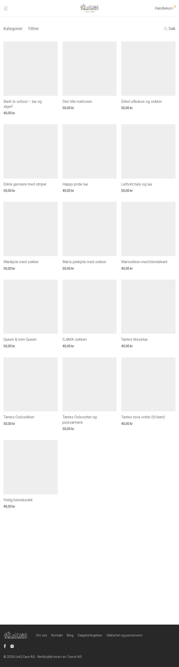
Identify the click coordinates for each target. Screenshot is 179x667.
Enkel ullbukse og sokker (141, 119)
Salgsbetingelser (90, 645)
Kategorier (13, 28)
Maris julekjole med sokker (84, 311)
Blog (70, 645)
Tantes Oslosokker (18, 507)
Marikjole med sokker (21, 316)
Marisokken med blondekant (144, 305)
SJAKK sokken (74, 411)
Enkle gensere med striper (25, 220)
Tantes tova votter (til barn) (143, 507)
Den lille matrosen (77, 119)
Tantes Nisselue (134, 412)
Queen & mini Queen (19, 411)
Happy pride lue (75, 220)
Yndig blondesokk (18, 608)
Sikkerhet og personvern (124, 645)
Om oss (41, 645)
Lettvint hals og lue (136, 219)
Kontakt (57, 645)
